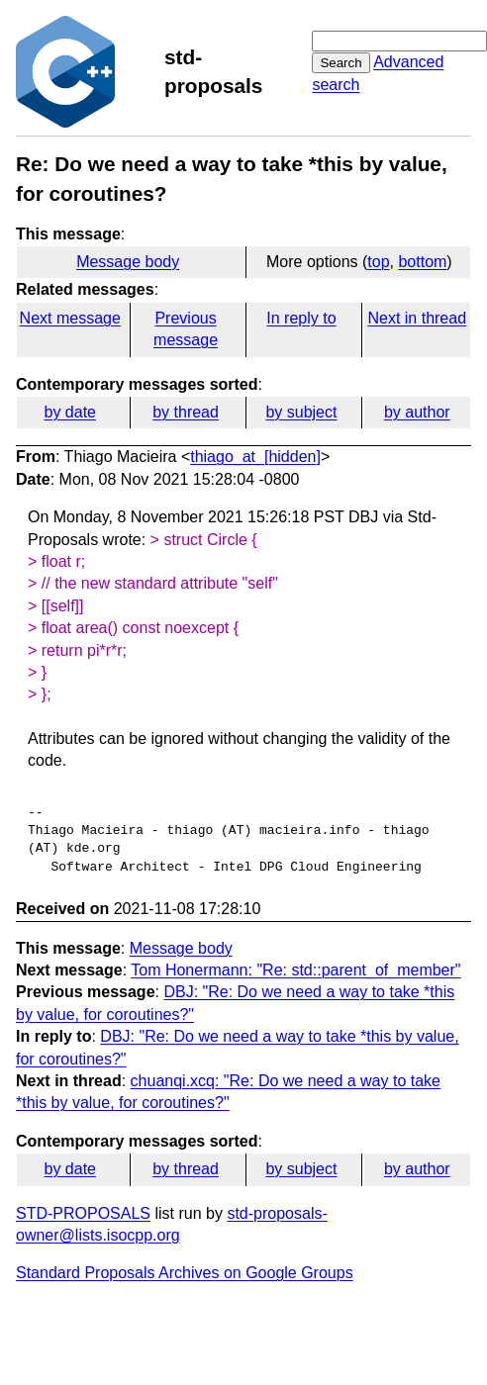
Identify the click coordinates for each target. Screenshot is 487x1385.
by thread (185, 412)
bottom (422, 261)
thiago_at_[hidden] (255, 456)
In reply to (301, 318)
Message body (127, 261)
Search (340, 62)
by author (417, 412)
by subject (301, 412)
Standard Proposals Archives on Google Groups (184, 1272)
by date (69, 412)
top (378, 261)
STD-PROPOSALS (83, 1213)
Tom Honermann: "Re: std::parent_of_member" (295, 970)
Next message (70, 318)
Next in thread (416, 318)
